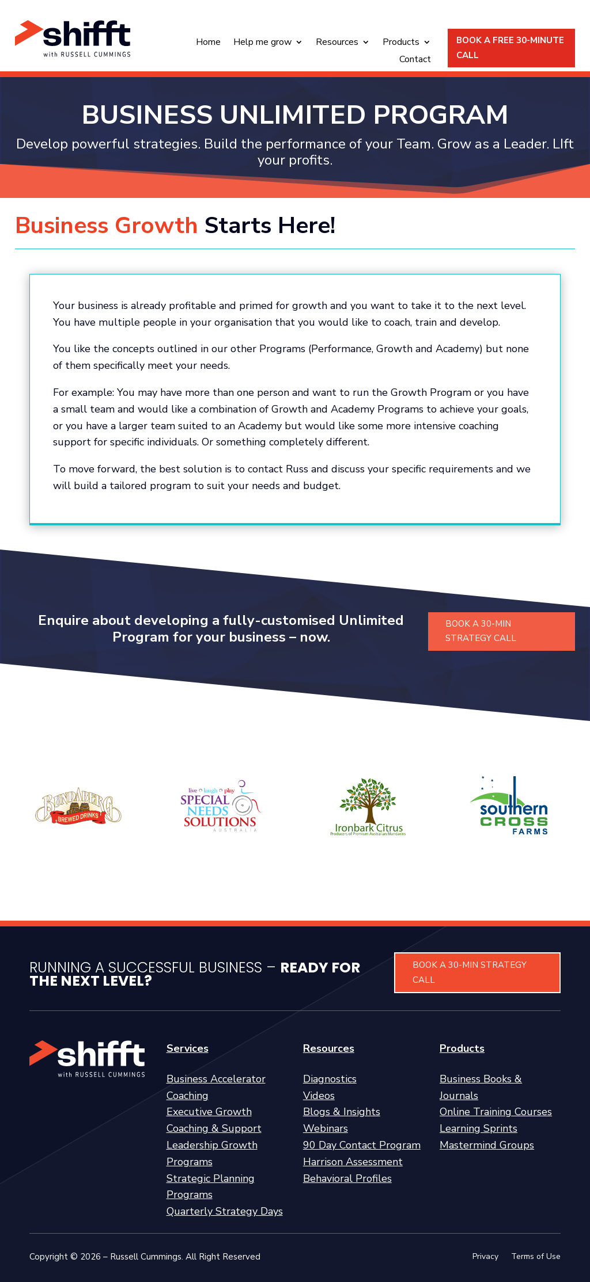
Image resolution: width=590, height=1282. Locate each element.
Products (401, 43)
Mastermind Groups (487, 1145)
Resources (337, 43)
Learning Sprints (478, 1128)
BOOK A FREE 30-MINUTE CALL (510, 48)
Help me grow (262, 43)
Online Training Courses (496, 1112)
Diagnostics (330, 1079)
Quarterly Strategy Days (225, 1211)
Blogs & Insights (341, 1112)
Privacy (485, 1257)
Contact (415, 60)
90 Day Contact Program (362, 1145)
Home (208, 43)
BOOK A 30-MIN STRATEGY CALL (480, 631)
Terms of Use (536, 1257)
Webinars (325, 1128)
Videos (319, 1095)
